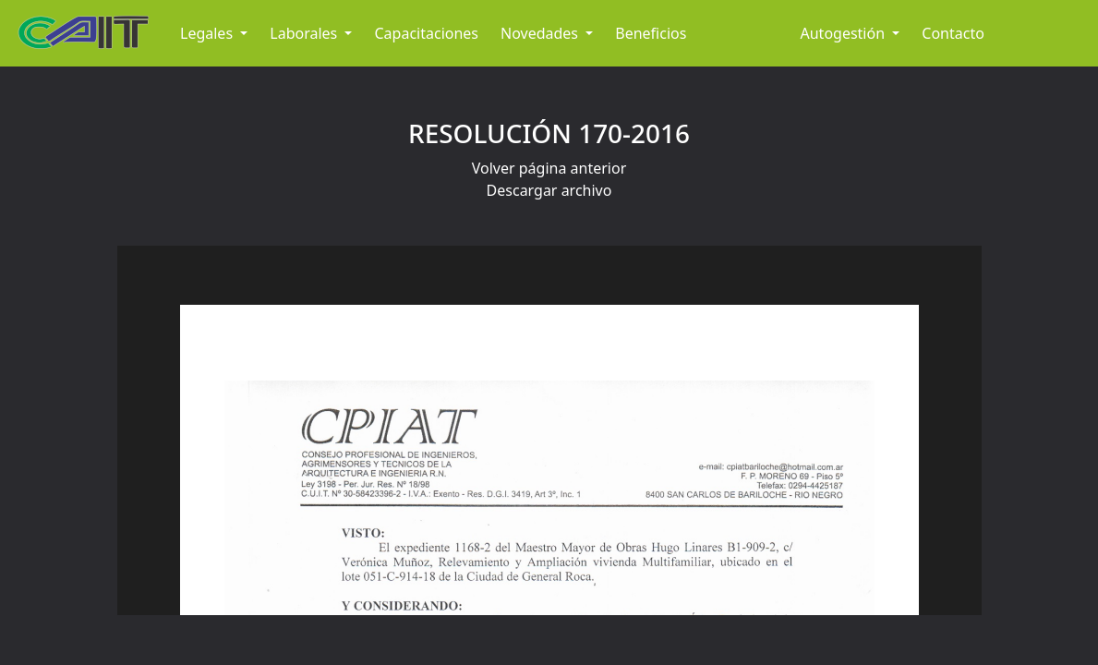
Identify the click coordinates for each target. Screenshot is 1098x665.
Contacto (953, 33)
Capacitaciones (426, 33)
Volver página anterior (549, 168)
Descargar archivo (549, 190)
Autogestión (845, 33)
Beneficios (650, 33)
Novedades (541, 33)
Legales (208, 33)
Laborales (305, 33)
